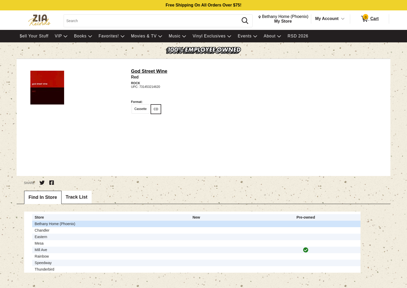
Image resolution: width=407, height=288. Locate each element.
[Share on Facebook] (51, 182)
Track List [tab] (76, 197)
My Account (326, 18)
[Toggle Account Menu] (343, 19)
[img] (305, 250)
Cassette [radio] (140, 109)
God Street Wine (149, 71)
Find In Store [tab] (43, 197)
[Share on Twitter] (42, 182)
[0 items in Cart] (369, 19)
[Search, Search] (152, 21)
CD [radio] (156, 109)
